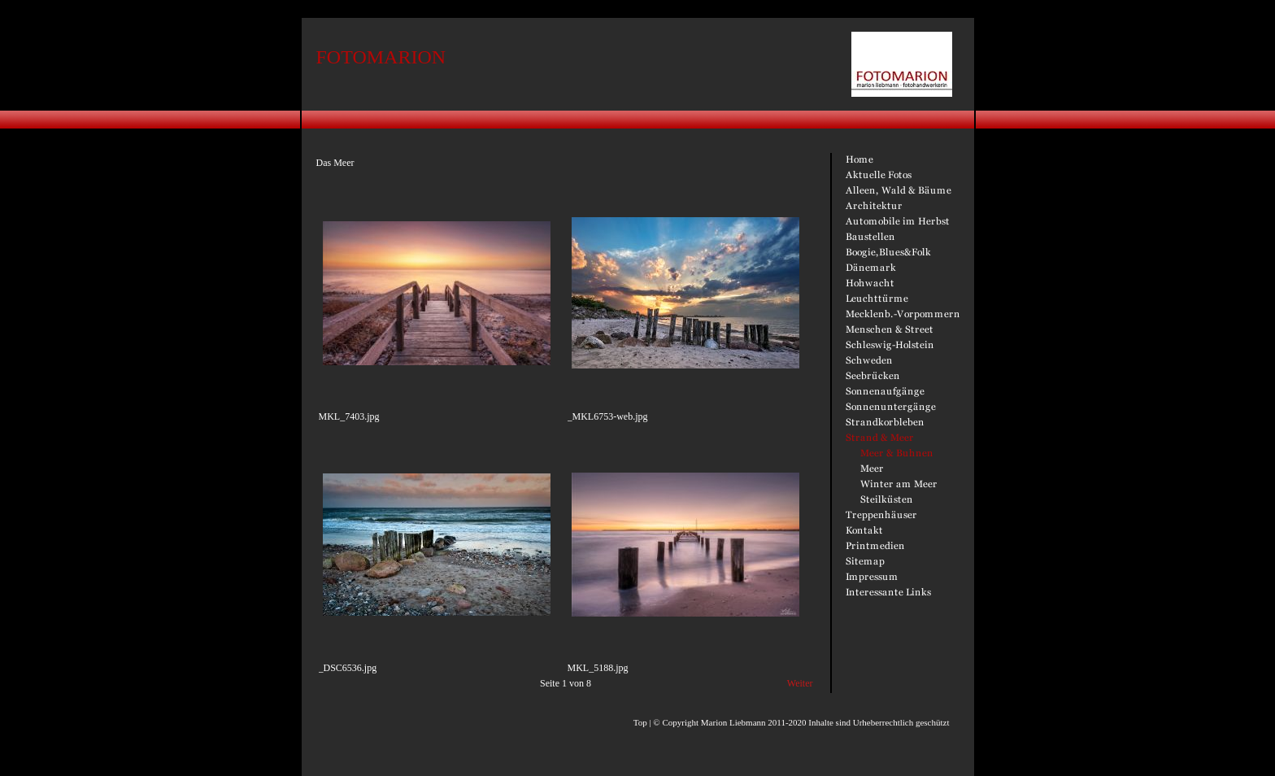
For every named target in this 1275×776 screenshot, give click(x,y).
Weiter (800, 683)
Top (640, 722)
